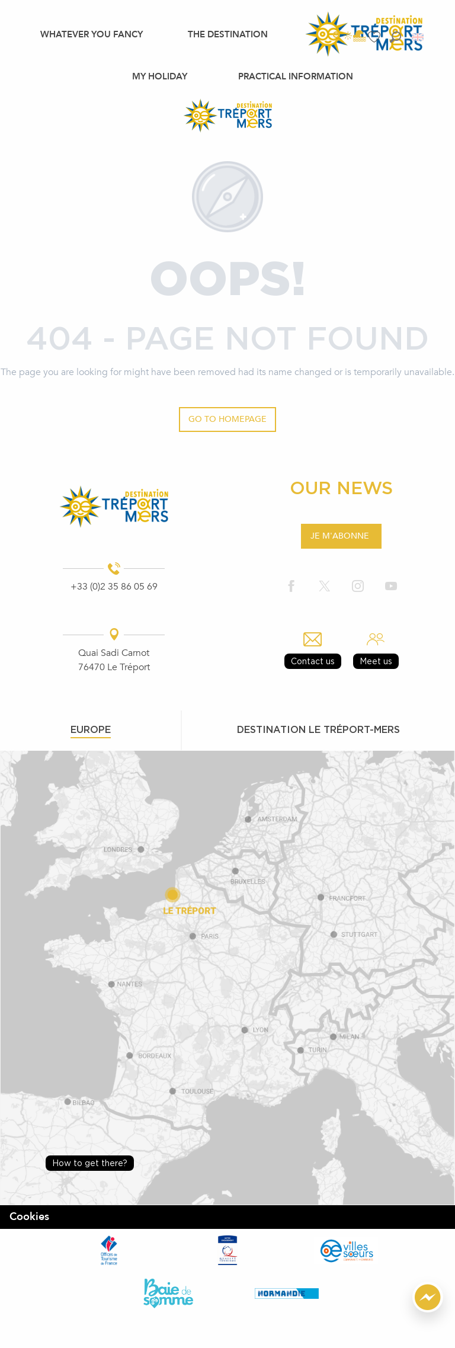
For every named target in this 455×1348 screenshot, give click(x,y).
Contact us (313, 661)
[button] (395, 37)
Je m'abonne (339, 536)
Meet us (376, 661)
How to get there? (89, 1162)
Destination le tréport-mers (318, 729)
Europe (91, 729)
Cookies (29, 1216)
